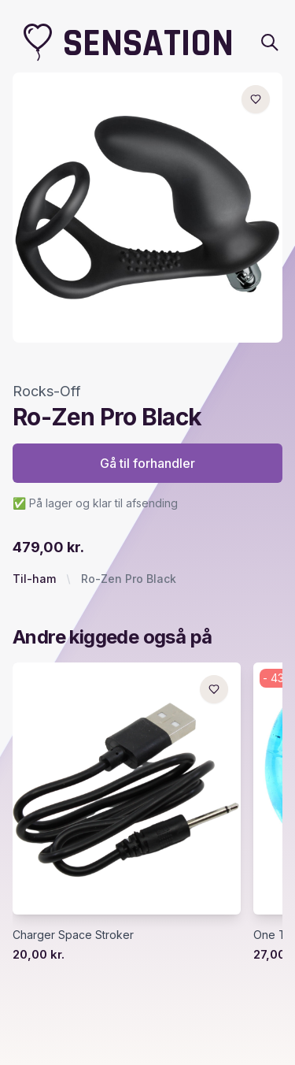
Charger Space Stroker (73, 934)
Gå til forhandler (147, 463)
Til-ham (34, 578)
